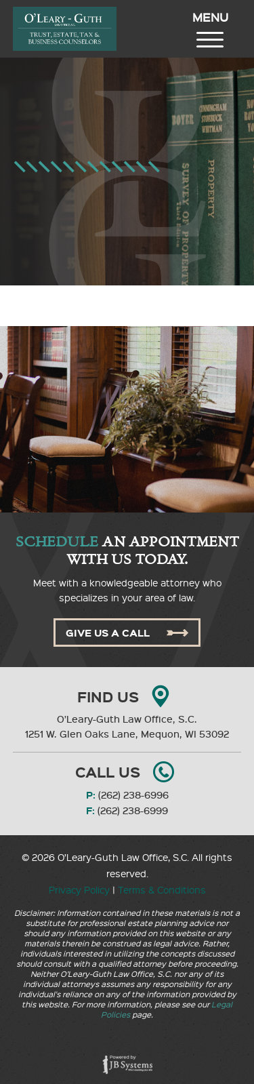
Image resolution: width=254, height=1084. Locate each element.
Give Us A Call (127, 632)
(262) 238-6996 (133, 794)
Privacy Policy (79, 889)
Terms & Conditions (162, 889)
